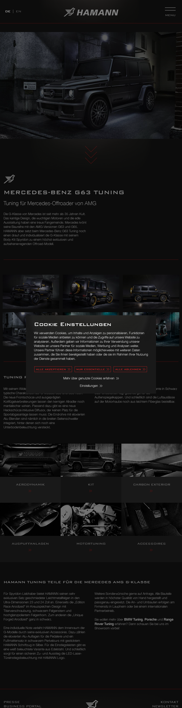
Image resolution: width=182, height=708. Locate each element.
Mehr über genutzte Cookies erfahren (88, 378)
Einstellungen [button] (89, 386)
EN (18, 11)
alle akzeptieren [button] (51, 369)
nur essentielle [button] (90, 369)
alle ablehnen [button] (128, 369)
